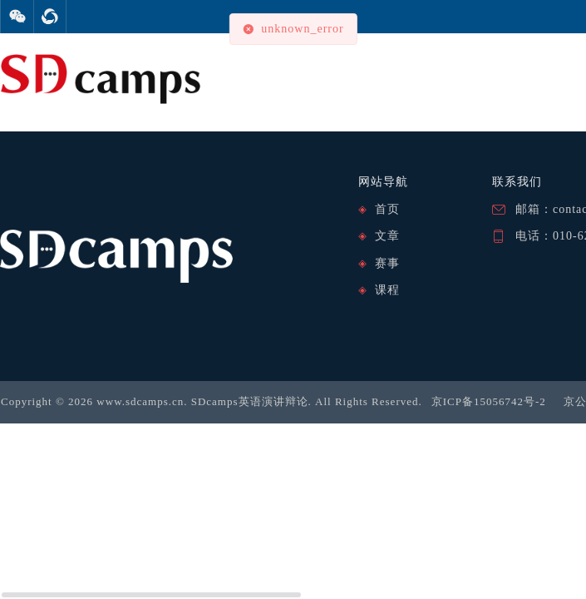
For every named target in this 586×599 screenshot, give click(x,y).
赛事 (387, 263)
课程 (387, 290)
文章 (387, 236)
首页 (387, 209)
